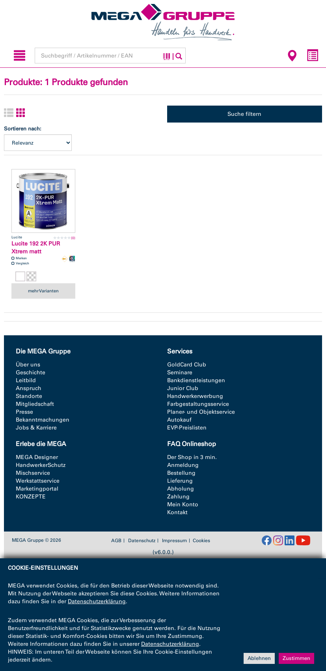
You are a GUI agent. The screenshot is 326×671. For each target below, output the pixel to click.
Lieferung (180, 481)
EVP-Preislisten (187, 427)
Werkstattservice (38, 481)
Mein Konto (182, 504)
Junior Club (182, 388)
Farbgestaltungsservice (198, 404)
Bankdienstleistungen (196, 380)
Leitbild (26, 380)
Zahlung (178, 496)
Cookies (201, 540)
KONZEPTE (31, 496)
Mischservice (33, 473)
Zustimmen (296, 658)
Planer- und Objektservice (201, 412)
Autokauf (179, 419)
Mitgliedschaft (35, 404)
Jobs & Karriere (36, 427)
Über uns (28, 364)
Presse (24, 412)
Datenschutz (141, 541)
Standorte (29, 396)
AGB (116, 541)
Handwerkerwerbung (195, 396)
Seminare (179, 372)
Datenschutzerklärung (97, 601)
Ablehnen (259, 658)
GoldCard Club (186, 364)
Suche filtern (244, 114)
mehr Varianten (43, 291)
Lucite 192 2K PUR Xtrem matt (35, 247)
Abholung (180, 488)
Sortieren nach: (22, 129)
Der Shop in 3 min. (192, 457)
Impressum (174, 541)
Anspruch (28, 388)
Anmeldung (183, 465)
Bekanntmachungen (42, 419)
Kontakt (177, 512)
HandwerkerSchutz (40, 465)
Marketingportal (37, 488)
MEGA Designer (37, 457)
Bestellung (181, 473)
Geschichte (30, 372)
